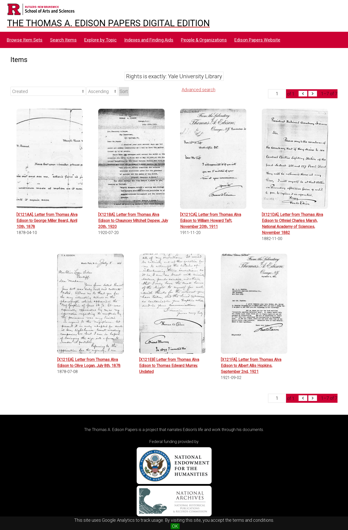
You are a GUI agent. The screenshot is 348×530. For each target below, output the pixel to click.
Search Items (63, 39)
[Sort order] (102, 91)
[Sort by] (47, 91)
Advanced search (198, 89)
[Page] (277, 93)
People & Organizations (204, 39)
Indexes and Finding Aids (148, 39)
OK (175, 526)
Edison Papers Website (257, 39)
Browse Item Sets (24, 39)
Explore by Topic (100, 39)
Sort (124, 91)
